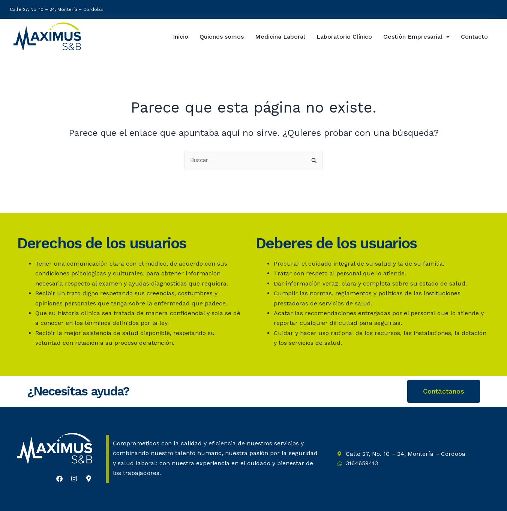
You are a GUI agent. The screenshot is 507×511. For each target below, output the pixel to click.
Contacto (475, 36)
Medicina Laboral (278, 36)
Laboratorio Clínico (343, 36)
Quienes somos (219, 36)
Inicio (177, 36)
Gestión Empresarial (417, 36)
